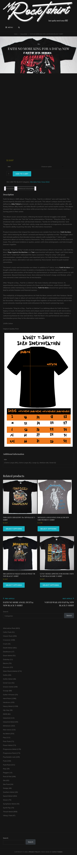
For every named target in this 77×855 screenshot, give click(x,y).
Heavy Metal (23, 34)
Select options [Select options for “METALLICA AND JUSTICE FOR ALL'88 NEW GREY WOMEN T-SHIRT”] (48, 529)
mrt (48, 62)
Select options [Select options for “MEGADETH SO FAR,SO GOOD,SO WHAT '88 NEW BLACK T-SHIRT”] (14, 585)
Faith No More (66, 232)
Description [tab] (10, 188)
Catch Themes (57, 852)
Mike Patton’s (16, 204)
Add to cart (22, 174)
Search (5, 612)
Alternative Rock (35, 182)
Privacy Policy (34, 852)
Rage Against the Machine (18, 252)
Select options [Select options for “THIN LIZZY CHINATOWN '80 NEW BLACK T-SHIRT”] (14, 529)
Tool (32, 252)
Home (16, 34)
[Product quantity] (9, 173)
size (9, 166)
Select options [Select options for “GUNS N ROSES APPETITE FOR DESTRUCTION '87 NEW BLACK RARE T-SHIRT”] (51, 585)
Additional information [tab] (25, 188)
